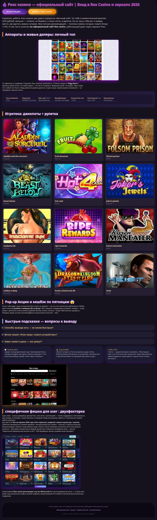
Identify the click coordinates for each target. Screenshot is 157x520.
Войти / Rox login (42, 11)
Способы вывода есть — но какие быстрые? (29, 327)
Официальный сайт (62, 510)
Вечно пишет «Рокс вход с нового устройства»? (31, 334)
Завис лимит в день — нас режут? (23, 341)
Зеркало (73, 510)
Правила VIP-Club (82, 510)
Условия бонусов (95, 510)
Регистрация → (14, 11)
